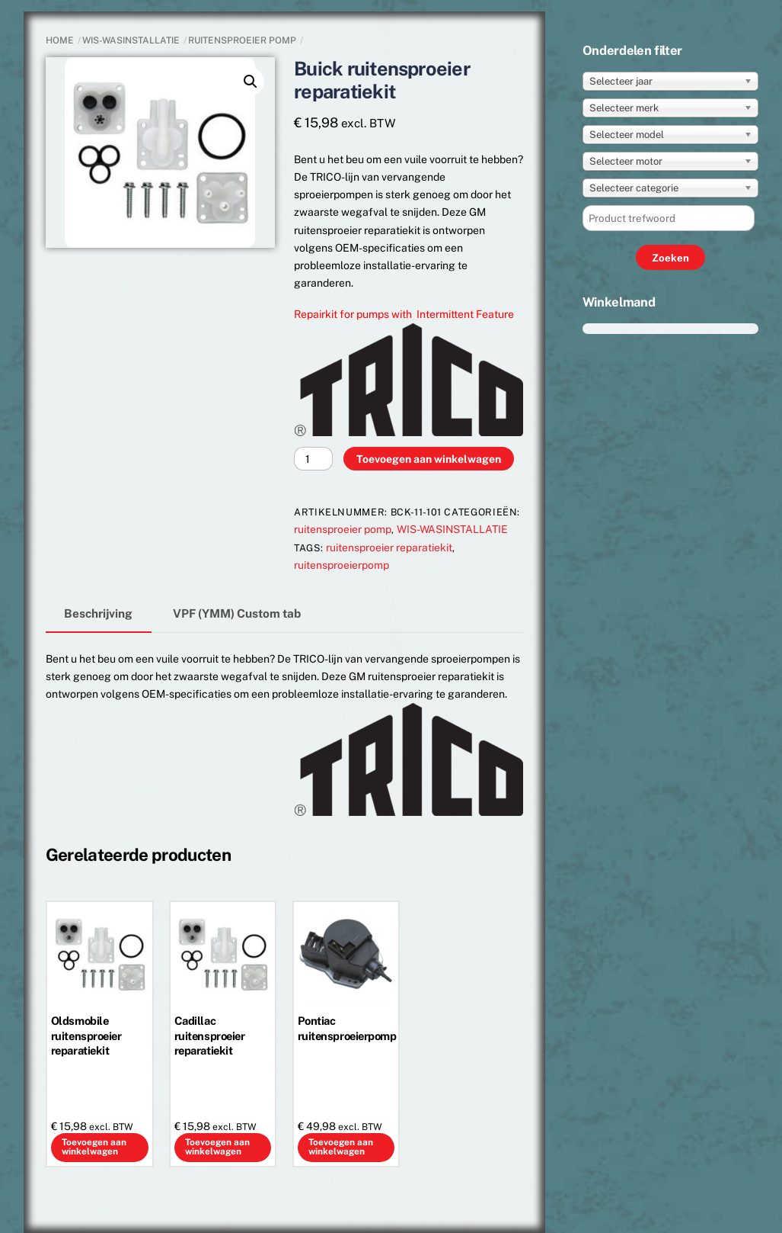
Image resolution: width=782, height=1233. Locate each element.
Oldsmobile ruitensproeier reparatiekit (86, 1035)
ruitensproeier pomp (242, 40)
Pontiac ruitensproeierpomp (346, 1028)
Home (60, 40)
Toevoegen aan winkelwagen (428, 459)
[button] (250, 81)
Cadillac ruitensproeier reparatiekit (209, 1035)
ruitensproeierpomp (341, 565)
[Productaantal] (313, 458)
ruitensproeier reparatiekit (389, 547)
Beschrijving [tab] (98, 613)
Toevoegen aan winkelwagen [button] (94, 1147)
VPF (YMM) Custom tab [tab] (237, 613)
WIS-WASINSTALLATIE (131, 40)
